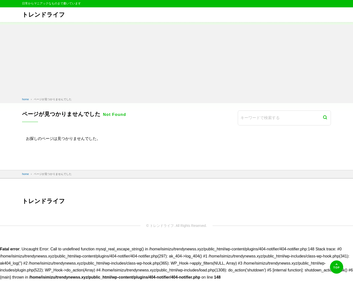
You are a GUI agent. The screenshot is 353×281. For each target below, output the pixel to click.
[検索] (325, 118)
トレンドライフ (43, 14)
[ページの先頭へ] (336, 267)
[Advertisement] (176, 58)
